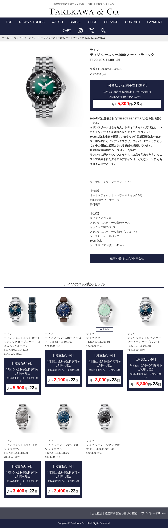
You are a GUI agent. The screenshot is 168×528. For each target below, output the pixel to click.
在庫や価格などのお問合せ (127, 258)
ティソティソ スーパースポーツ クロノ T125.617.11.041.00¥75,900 (63, 340)
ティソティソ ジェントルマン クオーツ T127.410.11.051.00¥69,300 (104, 427)
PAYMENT (154, 22)
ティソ (32, 38)
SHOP (92, 22)
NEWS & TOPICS (31, 22)
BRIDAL (75, 22)
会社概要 (97, 513)
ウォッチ (18, 38)
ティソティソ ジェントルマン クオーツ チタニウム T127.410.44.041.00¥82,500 (63, 449)
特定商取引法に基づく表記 (121, 513)
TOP (9, 22)
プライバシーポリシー (152, 513)
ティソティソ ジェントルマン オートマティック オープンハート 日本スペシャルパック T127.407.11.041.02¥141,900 (22, 344)
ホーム (5, 38)
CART (67, 30)
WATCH (57, 22)
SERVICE (111, 22)
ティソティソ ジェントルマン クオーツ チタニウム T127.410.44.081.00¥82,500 (22, 449)
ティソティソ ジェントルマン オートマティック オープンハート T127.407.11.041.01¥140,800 (145, 342)
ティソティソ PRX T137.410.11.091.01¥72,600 (104, 340)
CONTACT (132, 22)
